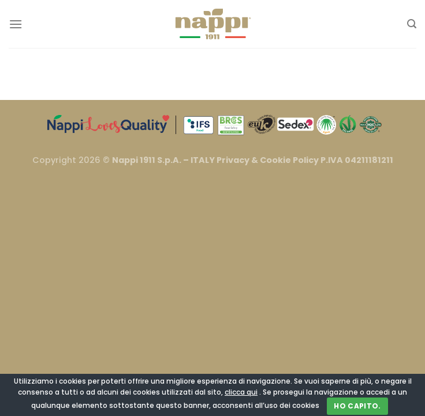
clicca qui (241, 392)
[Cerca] (411, 24)
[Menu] (16, 24)
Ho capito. (357, 406)
